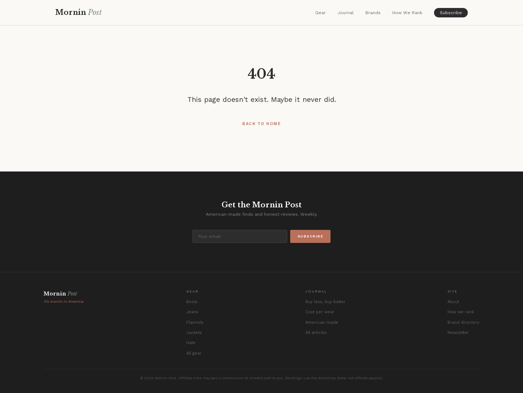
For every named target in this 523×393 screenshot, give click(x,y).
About (453, 301)
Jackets (194, 332)
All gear (194, 353)
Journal (345, 12)
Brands (373, 12)
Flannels (194, 322)
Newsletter (458, 332)
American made (321, 322)
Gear (320, 12)
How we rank (460, 312)
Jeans (192, 312)
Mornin (78, 12)
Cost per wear (320, 312)
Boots (192, 301)
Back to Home (261, 123)
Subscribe (451, 12)
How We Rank (407, 12)
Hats (190, 342)
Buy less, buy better (325, 301)
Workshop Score (332, 378)
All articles (316, 332)
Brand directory (463, 322)
